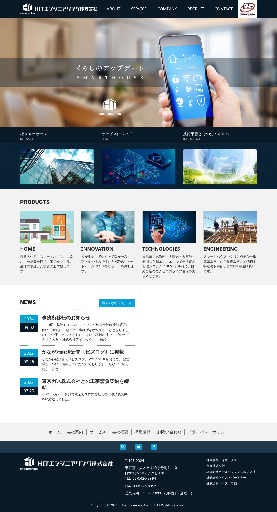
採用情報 (142, 432)
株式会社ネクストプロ (221, 483)
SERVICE (139, 9)
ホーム (55, 432)
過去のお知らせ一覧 (117, 303)
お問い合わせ (169, 432)
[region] (138, 72)
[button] (138, 72)
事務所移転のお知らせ (66, 317)
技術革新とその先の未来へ (220, 136)
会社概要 (120, 432)
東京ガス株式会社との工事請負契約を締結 (85, 384)
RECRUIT (196, 9)
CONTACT (224, 9)
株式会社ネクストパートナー (226, 477)
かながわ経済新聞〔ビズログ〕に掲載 (83, 351)
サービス (98, 432)
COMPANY (167, 9)
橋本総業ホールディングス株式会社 (230, 472)
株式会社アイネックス (221, 460)
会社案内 (75, 432)
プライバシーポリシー (208, 432)
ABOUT (113, 9)
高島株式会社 (215, 466)
